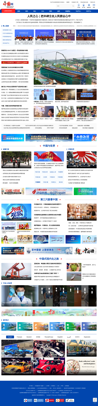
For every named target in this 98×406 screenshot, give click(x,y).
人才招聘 (47, 385)
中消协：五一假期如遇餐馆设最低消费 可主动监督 (15, 92)
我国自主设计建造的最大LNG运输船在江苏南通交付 (89, 276)
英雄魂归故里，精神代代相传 (10, 166)
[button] (95, 67)
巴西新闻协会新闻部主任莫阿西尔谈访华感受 (47, 215)
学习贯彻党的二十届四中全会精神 (12, 125)
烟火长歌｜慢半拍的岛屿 (62, 101)
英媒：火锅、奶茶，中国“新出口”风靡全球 (80, 223)
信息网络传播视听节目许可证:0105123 (28, 392)
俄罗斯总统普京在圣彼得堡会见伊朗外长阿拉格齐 (14, 108)
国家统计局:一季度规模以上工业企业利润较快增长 (15, 89)
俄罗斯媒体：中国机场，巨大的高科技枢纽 (47, 225)
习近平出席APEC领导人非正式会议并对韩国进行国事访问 (39, 125)
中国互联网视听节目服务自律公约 (19, 388)
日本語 (38, 337)
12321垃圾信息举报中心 (42, 388)
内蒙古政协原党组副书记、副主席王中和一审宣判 (14, 76)
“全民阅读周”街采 (81, 118)
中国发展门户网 (75, 2)
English (10, 337)
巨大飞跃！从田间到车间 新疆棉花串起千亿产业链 (15, 98)
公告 (58, 385)
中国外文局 (92, 2)
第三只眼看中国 (49, 199)
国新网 (67, 2)
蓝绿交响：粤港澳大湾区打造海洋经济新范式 (47, 263)
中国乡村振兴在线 (84, 2)
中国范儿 (57, 118)
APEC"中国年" (50, 128)
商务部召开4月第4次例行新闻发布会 (64, 42)
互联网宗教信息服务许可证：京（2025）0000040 (48, 392)
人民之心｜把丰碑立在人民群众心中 (49, 16)
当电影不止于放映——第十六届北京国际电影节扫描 (48, 279)
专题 (2, 106)
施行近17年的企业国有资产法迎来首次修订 (14, 86)
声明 (62, 385)
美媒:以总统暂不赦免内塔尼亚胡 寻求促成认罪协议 (15, 117)
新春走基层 (75, 128)
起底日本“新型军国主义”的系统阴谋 (77, 179)
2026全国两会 (38, 128)
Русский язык (49, 337)
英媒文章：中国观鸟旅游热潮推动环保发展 (45, 231)
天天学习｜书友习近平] (76, 20)
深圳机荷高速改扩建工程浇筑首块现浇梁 (45, 86)
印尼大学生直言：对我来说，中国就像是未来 (46, 207)
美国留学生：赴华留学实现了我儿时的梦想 (45, 210)
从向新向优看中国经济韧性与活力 (12, 176)
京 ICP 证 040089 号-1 (31, 390)
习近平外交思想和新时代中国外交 (57, 2)
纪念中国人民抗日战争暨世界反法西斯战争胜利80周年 (17, 128)
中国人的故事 (7, 283)
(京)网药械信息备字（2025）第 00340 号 (69, 392)
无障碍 (95, 400)
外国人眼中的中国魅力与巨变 (76, 218)
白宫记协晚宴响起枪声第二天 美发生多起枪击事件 (15, 111)
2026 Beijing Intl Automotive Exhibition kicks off (17, 373)
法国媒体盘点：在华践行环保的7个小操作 (45, 221)
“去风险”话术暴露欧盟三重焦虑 (76, 183)
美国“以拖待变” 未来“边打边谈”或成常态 (79, 173)
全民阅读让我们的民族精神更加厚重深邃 (14, 173)
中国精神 (37, 182)
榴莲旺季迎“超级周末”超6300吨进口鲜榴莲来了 (47, 276)
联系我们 (53, 385)
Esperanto (87, 337)
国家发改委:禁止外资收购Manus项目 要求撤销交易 (15, 73)
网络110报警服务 (31, 388)
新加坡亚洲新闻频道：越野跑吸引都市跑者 (80, 231)
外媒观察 (4, 218)
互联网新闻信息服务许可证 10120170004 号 (47, 390)
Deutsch (29, 337)
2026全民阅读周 (63, 128)
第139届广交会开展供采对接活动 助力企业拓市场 (14, 95)
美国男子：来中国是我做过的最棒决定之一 (45, 218)
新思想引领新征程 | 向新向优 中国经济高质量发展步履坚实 (53, 20)
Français (19, 337)
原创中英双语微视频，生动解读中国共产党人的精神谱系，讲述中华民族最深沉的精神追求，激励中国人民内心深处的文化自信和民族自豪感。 (48, 165)
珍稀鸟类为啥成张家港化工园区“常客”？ (46, 273)
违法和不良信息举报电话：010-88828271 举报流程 (74, 388)
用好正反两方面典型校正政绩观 (11, 179)
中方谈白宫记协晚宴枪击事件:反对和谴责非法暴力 (15, 53)
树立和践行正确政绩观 (88, 128)
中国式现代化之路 (49, 258)
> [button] (95, 26)
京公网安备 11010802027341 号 (65, 390)
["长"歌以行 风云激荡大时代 (23, 22)
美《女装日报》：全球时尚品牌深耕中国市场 (81, 225)
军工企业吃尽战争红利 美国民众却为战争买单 (80, 170)
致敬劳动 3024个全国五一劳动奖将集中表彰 (14, 50)
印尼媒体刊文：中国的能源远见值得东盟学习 (47, 204)
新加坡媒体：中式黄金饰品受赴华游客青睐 (80, 228)
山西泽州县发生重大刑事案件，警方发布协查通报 (14, 82)
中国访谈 (36, 101)
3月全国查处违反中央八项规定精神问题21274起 (14, 59)
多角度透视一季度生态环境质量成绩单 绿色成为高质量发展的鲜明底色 (51, 22)
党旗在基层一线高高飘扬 (84, 125)
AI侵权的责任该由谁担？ (83, 101)
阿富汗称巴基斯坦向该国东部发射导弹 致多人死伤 (15, 120)
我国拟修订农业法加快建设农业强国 (12, 67)
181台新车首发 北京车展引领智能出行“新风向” (46, 266)
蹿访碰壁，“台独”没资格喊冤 (10, 183)
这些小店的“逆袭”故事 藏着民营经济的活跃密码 (14, 101)
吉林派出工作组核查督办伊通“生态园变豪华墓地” (14, 79)
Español (60, 337)
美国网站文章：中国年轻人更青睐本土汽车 (45, 228)
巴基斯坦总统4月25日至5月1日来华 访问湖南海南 (14, 56)
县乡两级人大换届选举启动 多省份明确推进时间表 (15, 70)
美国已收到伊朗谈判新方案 (13, 106)
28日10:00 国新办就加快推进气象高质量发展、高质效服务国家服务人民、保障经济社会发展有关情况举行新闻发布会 (46, 26)
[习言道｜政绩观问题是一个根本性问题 (26, 20)
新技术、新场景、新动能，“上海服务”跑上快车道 (47, 270)
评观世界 (71, 149)
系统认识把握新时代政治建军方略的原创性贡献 (15, 170)
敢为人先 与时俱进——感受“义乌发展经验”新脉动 (14, 278)
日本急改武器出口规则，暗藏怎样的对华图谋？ (79, 166)
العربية (69, 337)
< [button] (94, 26)
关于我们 (31, 385)
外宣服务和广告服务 (39, 385)
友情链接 (67, 385)
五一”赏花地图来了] (76, 22)
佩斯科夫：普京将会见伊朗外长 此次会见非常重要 (15, 114)
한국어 (77, 337)
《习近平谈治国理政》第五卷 (65, 125)
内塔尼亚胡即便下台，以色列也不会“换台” (79, 176)
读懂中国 (6, 149)
